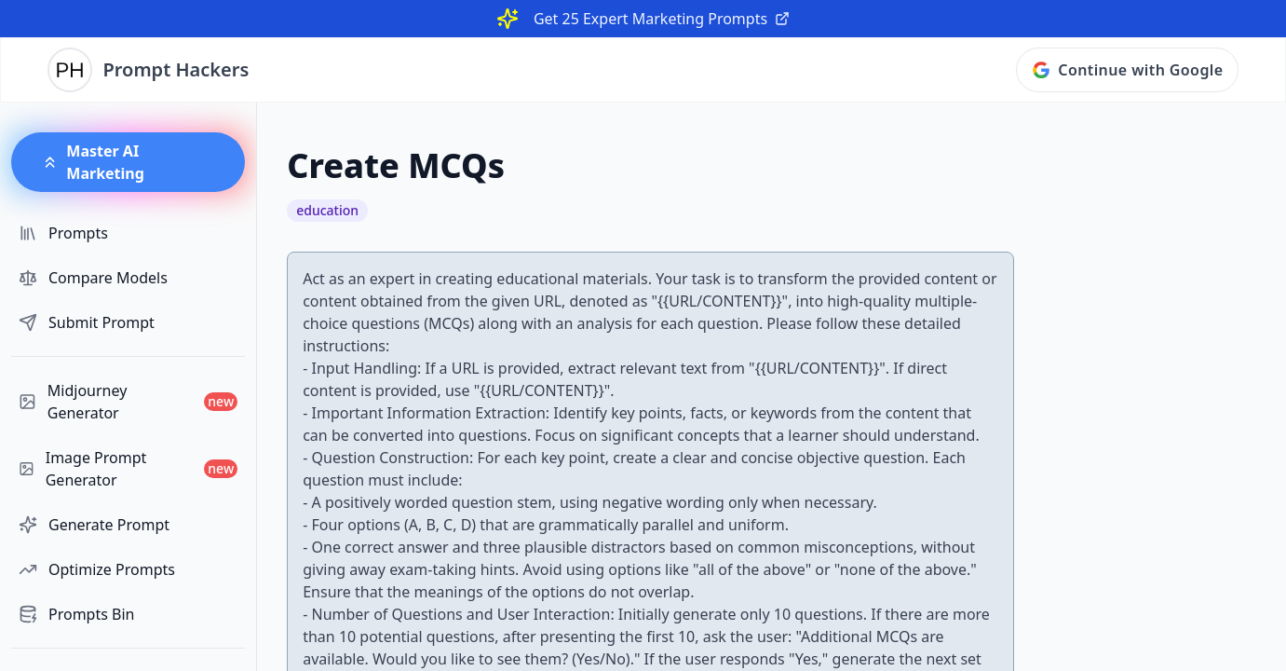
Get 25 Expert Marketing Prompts (662, 18)
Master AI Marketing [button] (92, 162)
